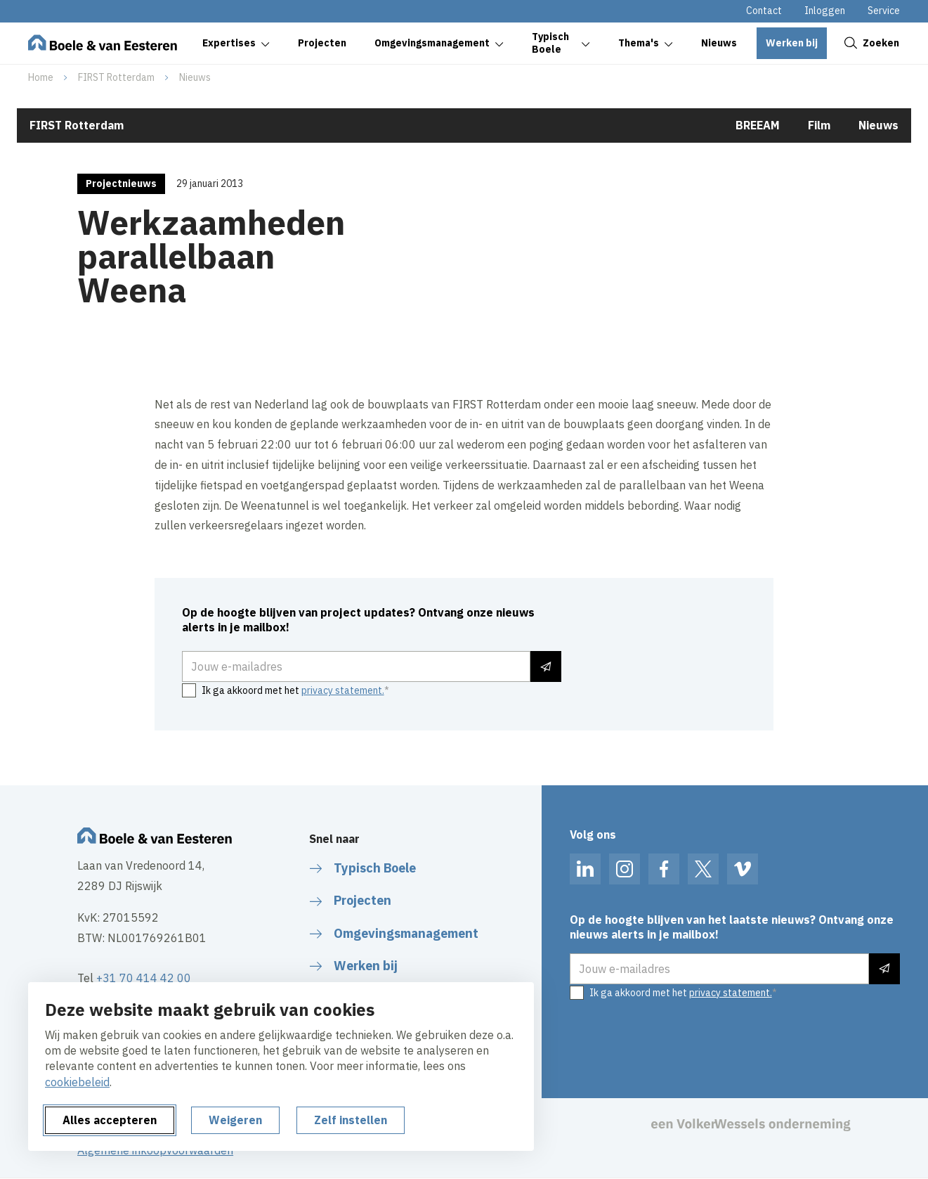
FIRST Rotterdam (116, 77)
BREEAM (758, 125)
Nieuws (195, 77)
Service (884, 10)
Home (40, 77)
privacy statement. (342, 690)
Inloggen (824, 10)
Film (819, 125)
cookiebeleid (77, 1082)
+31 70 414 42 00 (143, 978)
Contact (764, 10)
